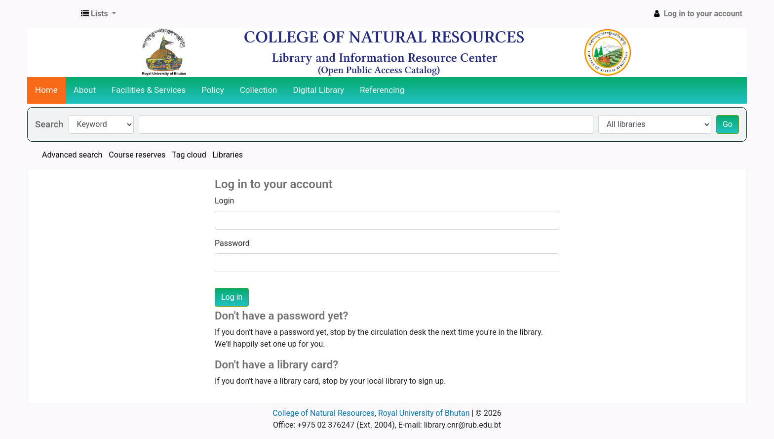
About (85, 90)
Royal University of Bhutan (424, 413)
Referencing (382, 90)
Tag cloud (189, 155)
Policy (212, 90)
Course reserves (137, 155)
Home (46, 90)
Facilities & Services (149, 90)
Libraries (228, 155)
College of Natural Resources (323, 413)
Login (224, 200)
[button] (98, 14)
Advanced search (72, 155)
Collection (258, 90)
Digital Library (319, 90)
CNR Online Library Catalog (52, 14)
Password (232, 243)
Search (49, 124)
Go (728, 124)
